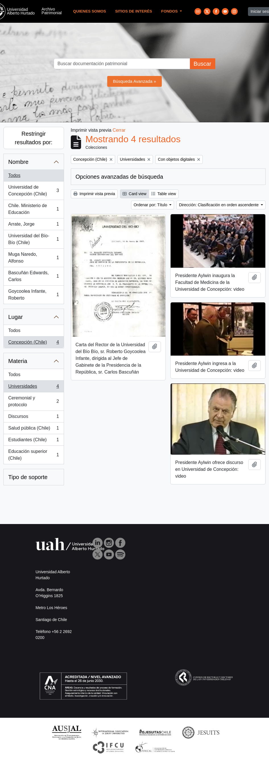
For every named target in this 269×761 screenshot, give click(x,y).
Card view (134, 193)
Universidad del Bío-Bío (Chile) (33, 239)
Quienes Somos (89, 11)
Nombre (18, 162)
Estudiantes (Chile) (33, 441)
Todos (14, 175)
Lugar (15, 317)
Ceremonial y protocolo (33, 401)
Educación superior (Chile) (33, 455)
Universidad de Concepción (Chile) (33, 190)
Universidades (33, 387)
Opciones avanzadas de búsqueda (119, 177)
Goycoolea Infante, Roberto (33, 294)
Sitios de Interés (133, 11)
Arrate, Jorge (33, 225)
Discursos (33, 417)
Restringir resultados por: (33, 138)
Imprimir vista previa (94, 193)
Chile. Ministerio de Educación (33, 209)
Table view (163, 193)
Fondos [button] (170, 11)
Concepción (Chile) (33, 343)
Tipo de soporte (27, 477)
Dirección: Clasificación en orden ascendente (219, 205)
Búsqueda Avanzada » (134, 81)
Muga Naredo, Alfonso (33, 257)
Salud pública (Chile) (33, 429)
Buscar (202, 64)
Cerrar (119, 130)
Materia (17, 361)
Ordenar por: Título (151, 205)
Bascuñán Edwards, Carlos (33, 276)
